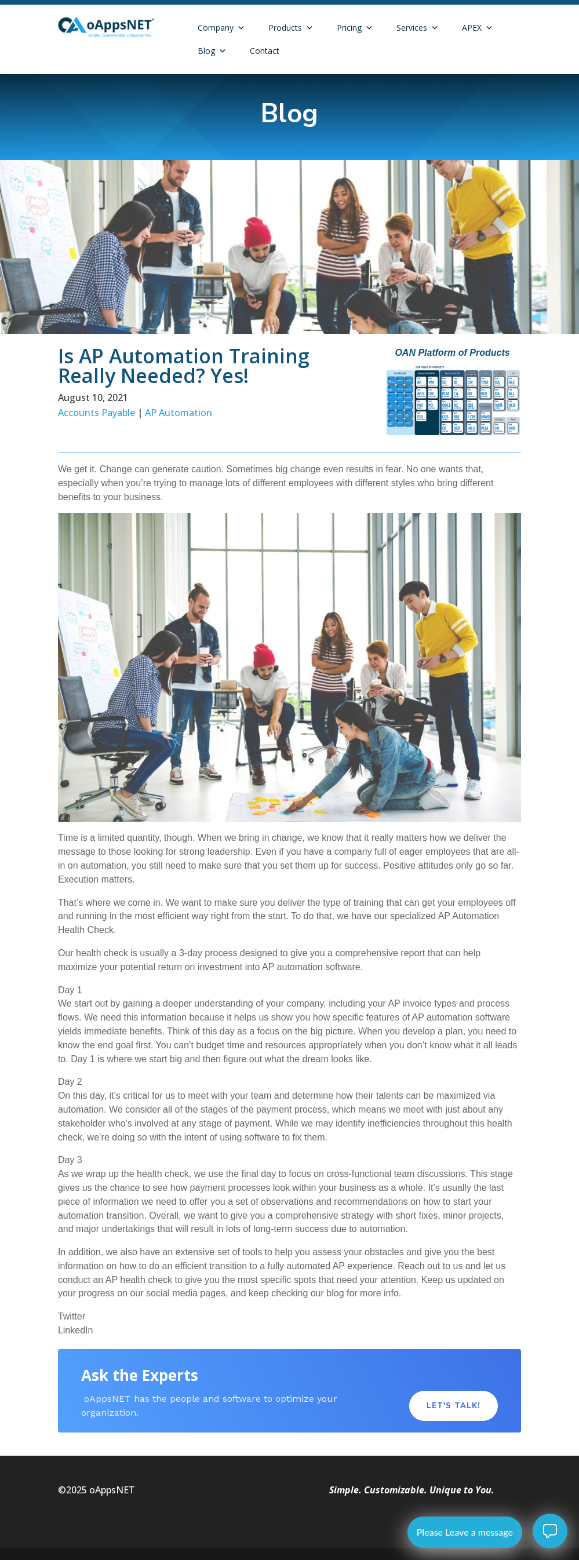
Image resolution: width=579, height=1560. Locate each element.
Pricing (355, 27)
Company (221, 27)
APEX (477, 27)
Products (291, 27)
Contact (264, 50)
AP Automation (178, 412)
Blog (212, 51)
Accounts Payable (96, 412)
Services (417, 27)
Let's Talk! (453, 1406)
